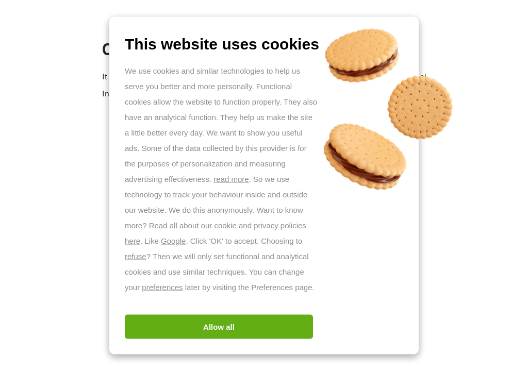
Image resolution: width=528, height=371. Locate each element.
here (132, 241)
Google (173, 241)
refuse (135, 256)
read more (231, 179)
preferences (162, 287)
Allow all (219, 327)
